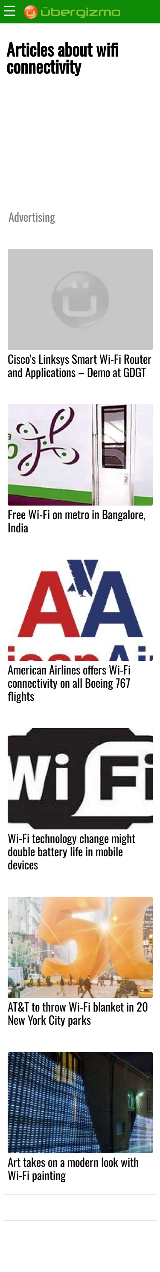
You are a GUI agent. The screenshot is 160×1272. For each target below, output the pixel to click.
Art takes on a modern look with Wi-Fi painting (73, 1168)
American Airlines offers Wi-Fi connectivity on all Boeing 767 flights (69, 682)
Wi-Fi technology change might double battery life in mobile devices (71, 851)
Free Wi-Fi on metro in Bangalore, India (76, 521)
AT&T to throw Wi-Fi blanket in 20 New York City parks (78, 1013)
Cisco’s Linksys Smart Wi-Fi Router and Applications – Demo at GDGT (79, 365)
